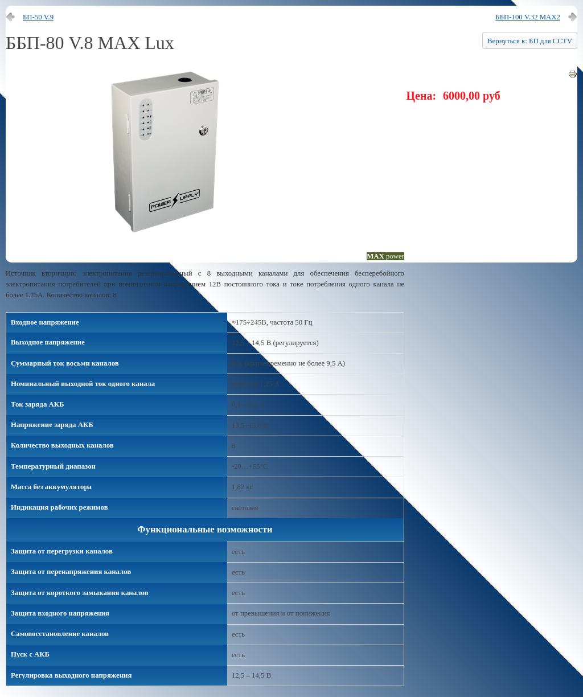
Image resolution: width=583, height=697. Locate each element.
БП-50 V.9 (38, 17)
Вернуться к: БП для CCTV (529, 41)
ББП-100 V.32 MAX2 (527, 17)
